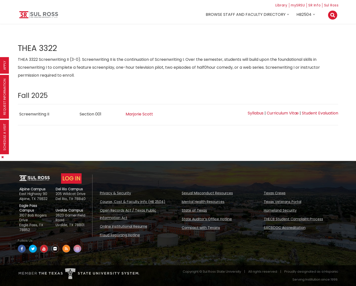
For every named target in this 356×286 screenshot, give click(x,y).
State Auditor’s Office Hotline (207, 219)
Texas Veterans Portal (282, 201)
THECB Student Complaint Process (293, 219)
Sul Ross (330, 5)
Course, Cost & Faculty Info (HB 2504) (132, 201)
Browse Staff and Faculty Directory (246, 15)
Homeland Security (280, 210)
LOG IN (71, 178)
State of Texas (194, 210)
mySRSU (293, 5)
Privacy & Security (115, 193)
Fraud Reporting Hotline (120, 235)
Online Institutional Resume (123, 226)
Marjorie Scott (139, 114)
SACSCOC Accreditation (285, 227)
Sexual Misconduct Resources (207, 193)
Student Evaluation (320, 113)
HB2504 (304, 15)
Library (274, 5)
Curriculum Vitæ (283, 113)
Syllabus (256, 113)
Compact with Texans (201, 227)
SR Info (312, 5)
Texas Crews (275, 193)
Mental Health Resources (203, 201)
